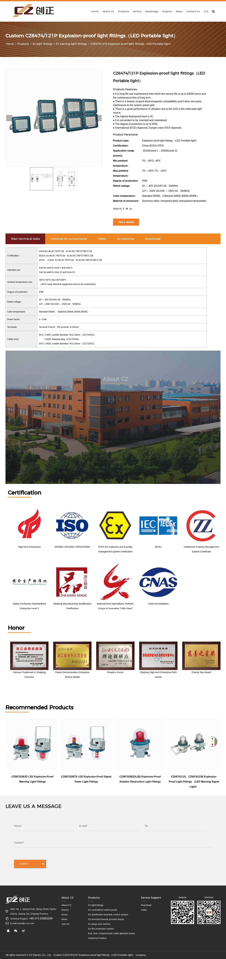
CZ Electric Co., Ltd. (40, 955)
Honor (64, 914)
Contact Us (193, 11)
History (65, 909)
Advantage (151, 11)
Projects (167, 11)
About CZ (108, 11)
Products (123, 11)
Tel (146, 826)
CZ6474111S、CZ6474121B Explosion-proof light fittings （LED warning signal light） (194, 781)
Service (137, 11)
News (179, 11)
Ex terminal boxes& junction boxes (106, 919)
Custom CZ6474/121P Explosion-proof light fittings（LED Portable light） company (99, 955)
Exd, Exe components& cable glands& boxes (111, 933)
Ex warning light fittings (71, 43)
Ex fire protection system (101, 928)
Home (95, 11)
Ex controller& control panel (102, 909)
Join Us (65, 924)
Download (146, 905)
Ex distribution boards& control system (108, 914)
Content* (19, 842)
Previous (9, 118)
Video (144, 909)
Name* (18, 826)
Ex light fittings (42, 43)
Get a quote (126, 222)
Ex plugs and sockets (99, 924)
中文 (206, 11)
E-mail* (83, 826)
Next (98, 118)
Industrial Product (97, 938)
